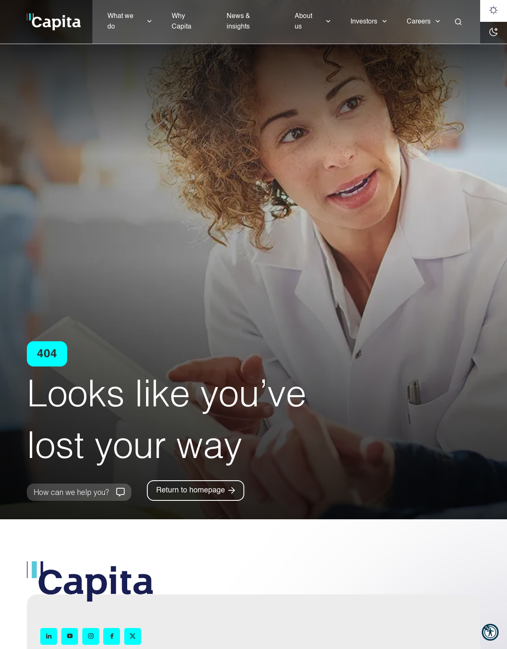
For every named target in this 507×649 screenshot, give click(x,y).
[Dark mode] (493, 33)
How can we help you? (71, 492)
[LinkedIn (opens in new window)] (48, 636)
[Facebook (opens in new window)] (111, 636)
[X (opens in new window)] (132, 636)
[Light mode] (493, 11)
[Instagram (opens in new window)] (90, 636)
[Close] (458, 22)
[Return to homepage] (195, 490)
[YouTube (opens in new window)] (69, 636)
